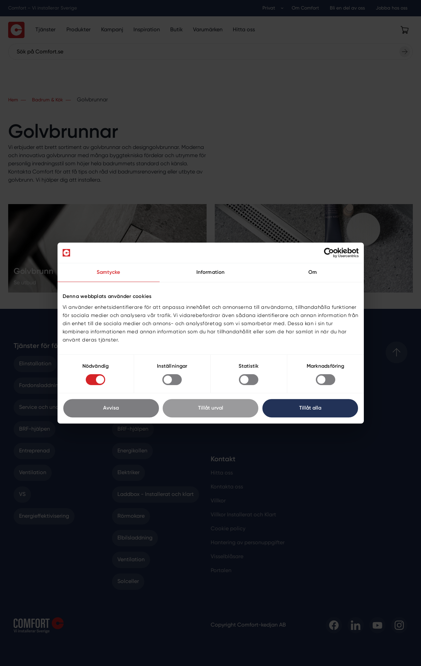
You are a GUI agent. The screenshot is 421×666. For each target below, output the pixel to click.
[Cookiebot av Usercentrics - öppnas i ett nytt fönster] (329, 253)
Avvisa (111, 408)
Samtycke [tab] (108, 272)
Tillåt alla (310, 408)
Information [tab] (210, 272)
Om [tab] (312, 272)
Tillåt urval (210, 408)
